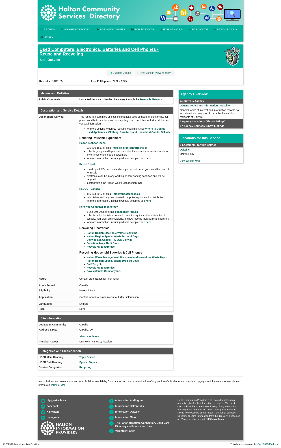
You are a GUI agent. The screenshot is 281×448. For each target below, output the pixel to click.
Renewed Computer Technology (98, 206)
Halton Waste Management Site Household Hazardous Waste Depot (127, 257)
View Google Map (89, 336)
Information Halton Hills (129, 406)
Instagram (53, 417)
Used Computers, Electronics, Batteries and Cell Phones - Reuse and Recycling (99, 51)
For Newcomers (110, 29)
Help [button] (46, 37)
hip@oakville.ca (56, 400)
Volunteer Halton (125, 430)
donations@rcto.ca (126, 211)
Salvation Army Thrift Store (103, 243)
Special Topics (88, 362)
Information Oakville (127, 411)
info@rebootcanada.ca (126, 193)
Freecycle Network (151, 99)
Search (47, 29)
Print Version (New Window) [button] (154, 72)
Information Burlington (129, 400)
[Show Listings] (215, 121)
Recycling (85, 367)
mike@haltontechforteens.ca (130, 147)
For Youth (198, 29)
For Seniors (170, 29)
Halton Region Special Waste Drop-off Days (113, 236)
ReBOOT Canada (89, 188)
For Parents (142, 29)
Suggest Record (75, 29)
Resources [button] (225, 29)
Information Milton (126, 417)
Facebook (53, 406)
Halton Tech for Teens (92, 143)
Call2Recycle (94, 264)
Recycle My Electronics (101, 246)
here (148, 158)
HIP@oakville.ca (215, 419)
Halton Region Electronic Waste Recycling (112, 232)
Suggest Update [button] (120, 72)
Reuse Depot (87, 164)
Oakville (53, 60)
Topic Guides (87, 357)
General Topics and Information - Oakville (205, 105)
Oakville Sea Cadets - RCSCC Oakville (109, 239)
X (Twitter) (53, 411)
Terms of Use (58, 384)
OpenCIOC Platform (267, 444)
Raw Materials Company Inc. (104, 271)
